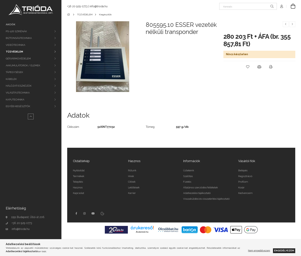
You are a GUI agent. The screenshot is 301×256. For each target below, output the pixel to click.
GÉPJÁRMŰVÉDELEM (18, 58)
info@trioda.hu (21, 229)
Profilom (243, 181)
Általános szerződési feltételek (200, 187)
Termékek (78, 176)
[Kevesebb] (31, 116)
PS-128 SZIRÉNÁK (16, 31)
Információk (191, 161)
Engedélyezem (284, 250)
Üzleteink (188, 170)
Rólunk (132, 170)
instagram (84, 213)
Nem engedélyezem (259, 250)
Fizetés (187, 181)
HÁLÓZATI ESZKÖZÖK (18, 85)
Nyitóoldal (79, 170)
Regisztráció (245, 176)
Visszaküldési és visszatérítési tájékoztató (206, 198)
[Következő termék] (292, 24)
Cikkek (132, 181)
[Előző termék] (286, 24)
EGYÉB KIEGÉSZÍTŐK (18, 106)
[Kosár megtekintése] (290, 6)
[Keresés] (248, 6)
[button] (248, 67)
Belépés (242, 170)
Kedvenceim (245, 193)
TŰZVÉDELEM (14, 51)
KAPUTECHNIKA (15, 99)
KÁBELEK (11, 79)
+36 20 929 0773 (22, 223)
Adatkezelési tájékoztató (197, 193)
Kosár (241, 187)
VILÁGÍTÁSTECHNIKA (18, 92)
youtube (93, 213)
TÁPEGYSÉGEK (14, 72)
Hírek (131, 176)
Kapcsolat (78, 193)
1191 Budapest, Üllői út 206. (28, 217)
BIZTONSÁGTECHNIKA (19, 38)
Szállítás (188, 176)
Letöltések (134, 187)
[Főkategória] (69, 14)
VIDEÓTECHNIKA (15, 44)
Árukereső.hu (142, 232)
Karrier (132, 193)
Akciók (10, 24)
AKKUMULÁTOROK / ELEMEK (23, 65)
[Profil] (281, 6)
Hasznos (78, 187)
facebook (76, 213)
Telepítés (78, 181)
